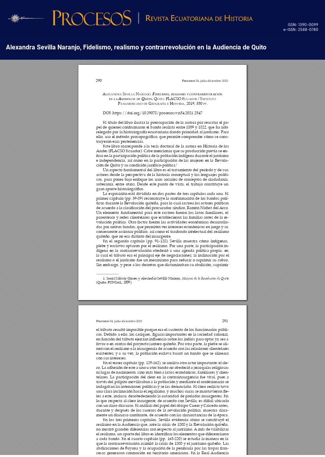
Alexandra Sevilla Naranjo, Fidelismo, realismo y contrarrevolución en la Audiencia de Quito (136, 47)
